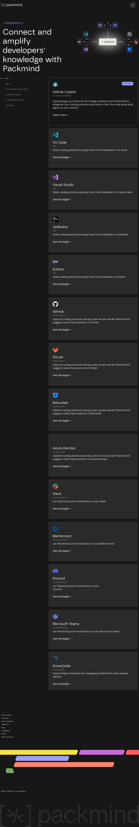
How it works (6, 715)
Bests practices (7, 737)
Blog (3, 727)
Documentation (7, 721)
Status (3, 734)
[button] (134, 5)
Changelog (5, 730)
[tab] (21, 78)
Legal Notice (21, 791)
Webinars (5, 724)
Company (5, 718)
